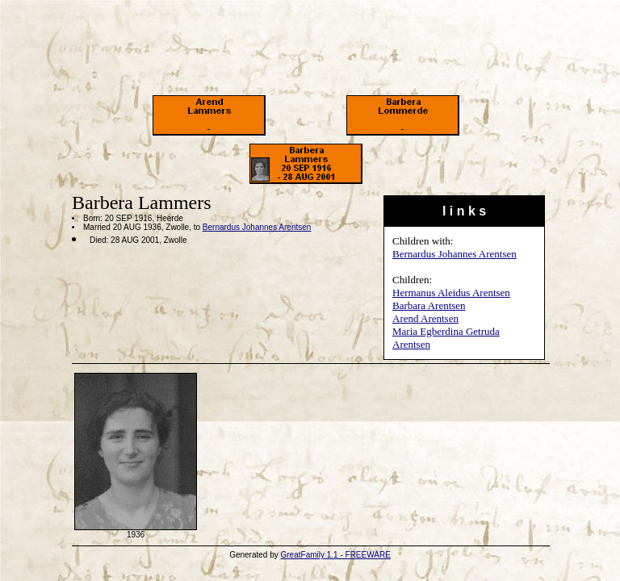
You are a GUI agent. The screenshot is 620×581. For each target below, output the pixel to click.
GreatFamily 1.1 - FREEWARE (336, 554)
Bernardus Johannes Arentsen (454, 254)
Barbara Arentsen (429, 305)
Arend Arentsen (425, 318)
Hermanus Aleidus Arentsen (451, 292)
